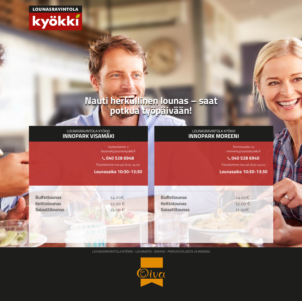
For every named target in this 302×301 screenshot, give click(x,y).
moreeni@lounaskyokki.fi (243, 151)
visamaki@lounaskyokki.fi (118, 151)
